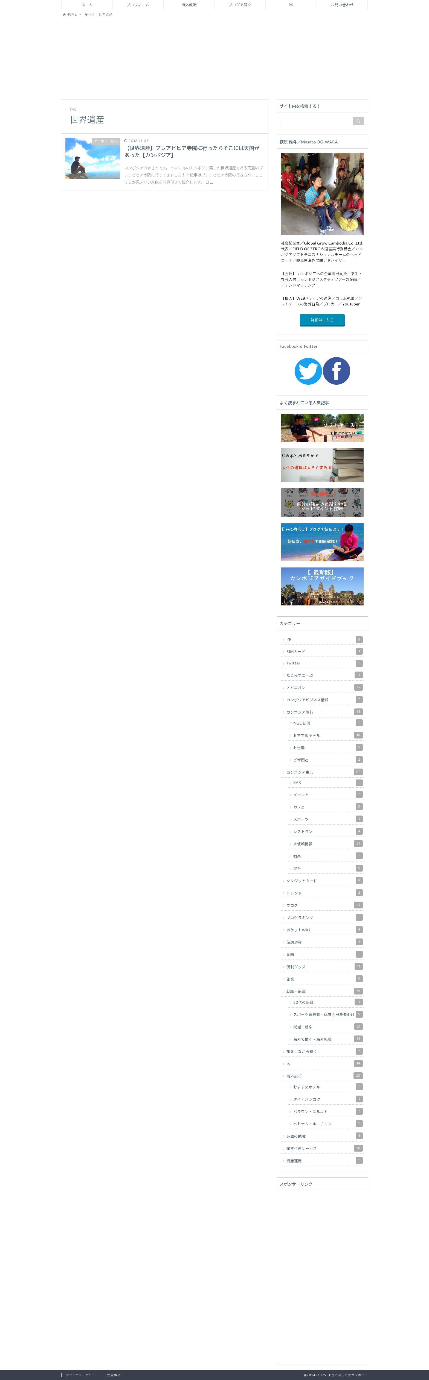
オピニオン (324, 687)
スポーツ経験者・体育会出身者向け (328, 1014)
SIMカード (324, 651)
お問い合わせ (342, 5)
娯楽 (328, 855)
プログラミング (324, 917)
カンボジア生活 (324, 772)
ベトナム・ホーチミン (328, 1123)
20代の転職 (328, 1002)
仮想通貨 (324, 941)
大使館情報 (328, 843)
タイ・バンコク (328, 1099)
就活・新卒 (328, 1026)
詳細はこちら (322, 320)
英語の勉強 (324, 1135)
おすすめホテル (328, 735)
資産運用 (324, 1160)
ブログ (324, 905)
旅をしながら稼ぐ (324, 1051)
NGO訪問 (328, 722)
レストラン (328, 831)
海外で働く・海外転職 (328, 1038)
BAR (328, 782)
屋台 (328, 868)
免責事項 (113, 1375)
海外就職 (189, 5)
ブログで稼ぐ (239, 5)
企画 (324, 954)
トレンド (324, 892)
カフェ (328, 806)
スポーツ (328, 819)
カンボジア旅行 (324, 711)
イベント (328, 794)
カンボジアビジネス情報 (324, 699)
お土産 (328, 747)
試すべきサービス (324, 1148)
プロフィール (137, 5)
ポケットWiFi (324, 929)
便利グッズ (324, 966)
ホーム (87, 5)
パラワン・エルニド (328, 1111)
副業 (324, 978)
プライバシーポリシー (82, 1375)
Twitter (324, 663)
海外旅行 (324, 1075)
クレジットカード (324, 880)
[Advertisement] (214, 58)
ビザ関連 (328, 759)
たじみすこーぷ (324, 675)
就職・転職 (324, 991)
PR (291, 5)
